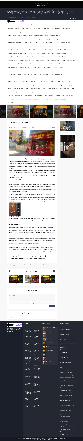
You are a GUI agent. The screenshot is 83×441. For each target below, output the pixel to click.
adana (30, 11)
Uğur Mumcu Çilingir (55, 10)
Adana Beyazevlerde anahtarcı (68, 60)
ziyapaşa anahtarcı (12, 63)
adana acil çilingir (25, 12)
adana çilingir (50, 438)
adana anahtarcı (28, 95)
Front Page (10, 95)
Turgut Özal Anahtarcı (23, 63)
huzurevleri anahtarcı (36, 67)
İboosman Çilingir (64, 10)
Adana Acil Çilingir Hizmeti (17, 9)
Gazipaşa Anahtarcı (38, 10)
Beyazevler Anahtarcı (58, 67)
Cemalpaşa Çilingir (59, 16)
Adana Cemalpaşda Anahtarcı (39, 60)
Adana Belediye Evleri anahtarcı (39, 14)
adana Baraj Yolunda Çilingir (67, 13)
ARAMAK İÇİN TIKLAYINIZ (41, 4)
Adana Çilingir (42, 240)
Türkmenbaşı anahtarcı (34, 63)
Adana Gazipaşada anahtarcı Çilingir (49, 56)
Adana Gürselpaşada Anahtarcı (14, 56)
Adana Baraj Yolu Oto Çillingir (54, 13)
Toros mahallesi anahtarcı (29, 16)
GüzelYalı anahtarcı (47, 67)
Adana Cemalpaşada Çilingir (53, 60)
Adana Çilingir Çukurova (25, 60)
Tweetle (10, 261)
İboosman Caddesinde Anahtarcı (32, 264)
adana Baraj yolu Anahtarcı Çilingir (41, 13)
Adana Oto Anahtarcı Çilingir (29, 9)
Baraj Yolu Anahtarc (50, 242)
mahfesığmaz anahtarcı (23, 11)
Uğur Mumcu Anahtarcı (24, 67)
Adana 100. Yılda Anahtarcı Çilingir (66, 11)
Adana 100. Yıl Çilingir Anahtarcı (39, 11)
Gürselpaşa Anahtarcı (31, 17)
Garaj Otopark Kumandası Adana (33, 99)
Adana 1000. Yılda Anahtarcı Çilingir (13, 12)
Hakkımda (41, 439)
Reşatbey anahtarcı (29, 10)
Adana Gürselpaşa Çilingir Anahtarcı (31, 56)
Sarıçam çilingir (63, 9)
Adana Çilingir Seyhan (13, 60)
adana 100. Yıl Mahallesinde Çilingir (52, 35)
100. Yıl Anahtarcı (67, 16)
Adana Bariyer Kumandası (12, 14)
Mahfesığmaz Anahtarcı (22, 243)
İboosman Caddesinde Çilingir (43, 264)
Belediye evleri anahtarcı (27, 71)
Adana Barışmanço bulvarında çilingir (25, 14)
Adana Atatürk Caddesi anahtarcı (44, 12)
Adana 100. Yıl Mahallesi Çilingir (53, 11)
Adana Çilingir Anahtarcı (14, 25)
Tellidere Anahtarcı (21, 17)
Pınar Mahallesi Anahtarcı (12, 17)
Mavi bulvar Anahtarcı (12, 67)
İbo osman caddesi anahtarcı (12, 11)
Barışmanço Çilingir (46, 10)
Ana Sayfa (9, 9)
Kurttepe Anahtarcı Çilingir (13, 71)
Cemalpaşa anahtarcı (11, 10)
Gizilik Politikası (35, 439)
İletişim (32, 25)
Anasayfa (10, 123)
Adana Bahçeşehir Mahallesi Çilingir (26, 13)
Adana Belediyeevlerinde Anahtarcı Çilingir (15, 16)
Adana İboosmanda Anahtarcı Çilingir (19, 264)
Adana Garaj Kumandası (64, 56)
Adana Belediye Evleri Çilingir (52, 14)
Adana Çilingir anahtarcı (40, 9)
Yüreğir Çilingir (56, 9)
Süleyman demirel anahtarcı (48, 63)
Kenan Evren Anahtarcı (61, 63)
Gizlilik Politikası (49, 9)
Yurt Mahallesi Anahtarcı (40, 16)
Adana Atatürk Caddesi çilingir (57, 12)
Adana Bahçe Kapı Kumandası (12, 13)
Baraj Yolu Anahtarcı (50, 16)
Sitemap (48, 439)
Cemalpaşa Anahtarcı (13, 243)
